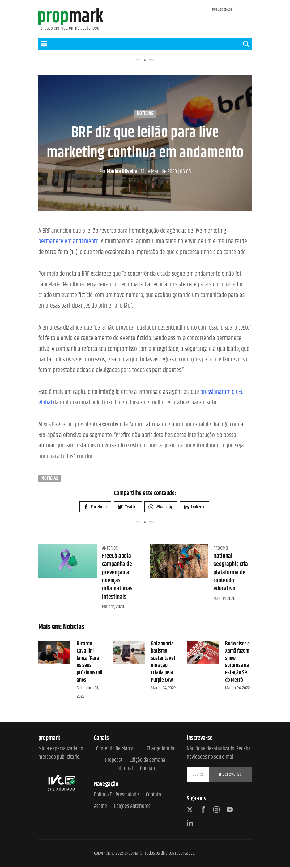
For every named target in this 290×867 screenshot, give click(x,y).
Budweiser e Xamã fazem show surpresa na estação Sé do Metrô (237, 662)
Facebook (95, 507)
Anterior (110, 548)
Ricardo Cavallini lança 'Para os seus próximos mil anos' (89, 662)
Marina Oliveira (118, 171)
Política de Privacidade (116, 795)
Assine (100, 806)
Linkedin (194, 507)
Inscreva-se (230, 774)
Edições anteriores (132, 806)
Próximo (220, 548)
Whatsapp (160, 507)
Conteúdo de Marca (115, 749)
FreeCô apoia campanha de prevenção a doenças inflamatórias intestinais (117, 576)
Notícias (145, 114)
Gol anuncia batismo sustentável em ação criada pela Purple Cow (163, 662)
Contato (153, 795)
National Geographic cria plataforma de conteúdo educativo (230, 572)
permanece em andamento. (69, 241)
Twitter (128, 507)
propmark (133, 853)
